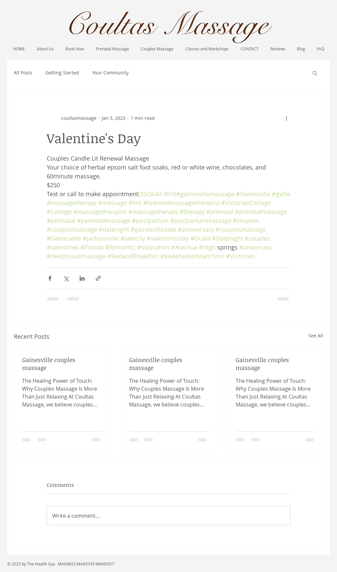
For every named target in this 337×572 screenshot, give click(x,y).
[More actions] (286, 118)
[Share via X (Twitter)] (66, 278)
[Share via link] (98, 278)
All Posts (23, 72)
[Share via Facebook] (50, 278)
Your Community (110, 72)
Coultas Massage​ (166, 25)
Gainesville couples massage (48, 364)
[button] (315, 72)
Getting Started (62, 72)
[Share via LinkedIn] (82, 278)
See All (315, 335)
